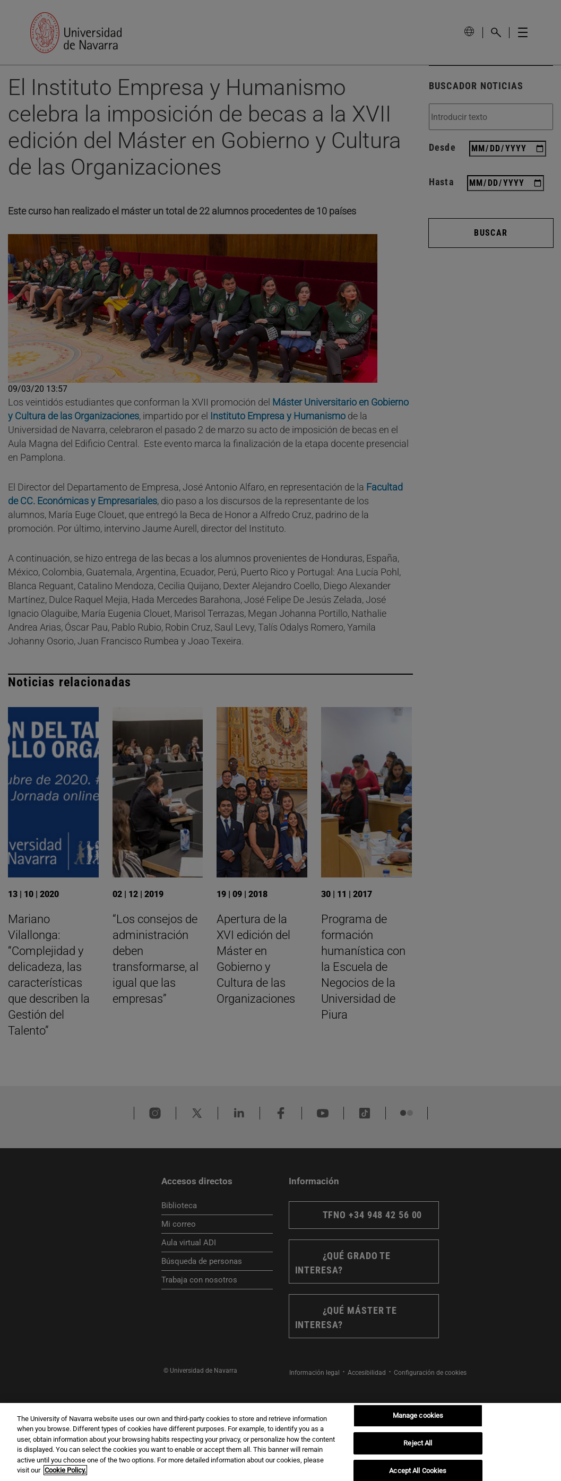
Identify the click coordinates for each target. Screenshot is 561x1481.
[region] (280, 1442)
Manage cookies (418, 1416)
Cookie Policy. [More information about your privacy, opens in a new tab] (65, 1470)
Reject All (417, 1443)
